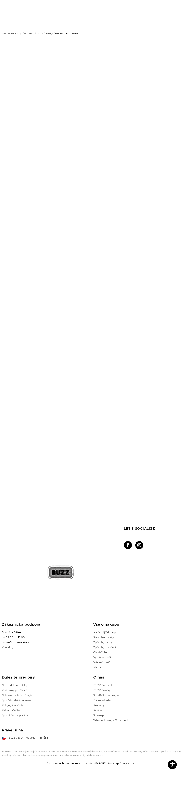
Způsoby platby (103, 656)
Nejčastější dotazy (104, 646)
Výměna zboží (102, 671)
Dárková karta (102, 714)
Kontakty (7, 661)
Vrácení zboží (101, 676)
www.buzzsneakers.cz (69, 777)
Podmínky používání (14, 704)
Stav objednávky (103, 651)
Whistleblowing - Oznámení (110, 734)
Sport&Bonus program (107, 709)
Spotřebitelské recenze (16, 714)
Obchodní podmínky (14, 699)
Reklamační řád (11, 724)
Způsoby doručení (104, 661)
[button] (172, 764)
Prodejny (99, 719)
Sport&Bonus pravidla (15, 729)
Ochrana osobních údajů (17, 709)
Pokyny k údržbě (12, 719)
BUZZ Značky (102, 704)
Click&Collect (101, 666)
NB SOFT (100, 777)
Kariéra (97, 724)
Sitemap (98, 729)
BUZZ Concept (102, 699)
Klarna (97, 681)
